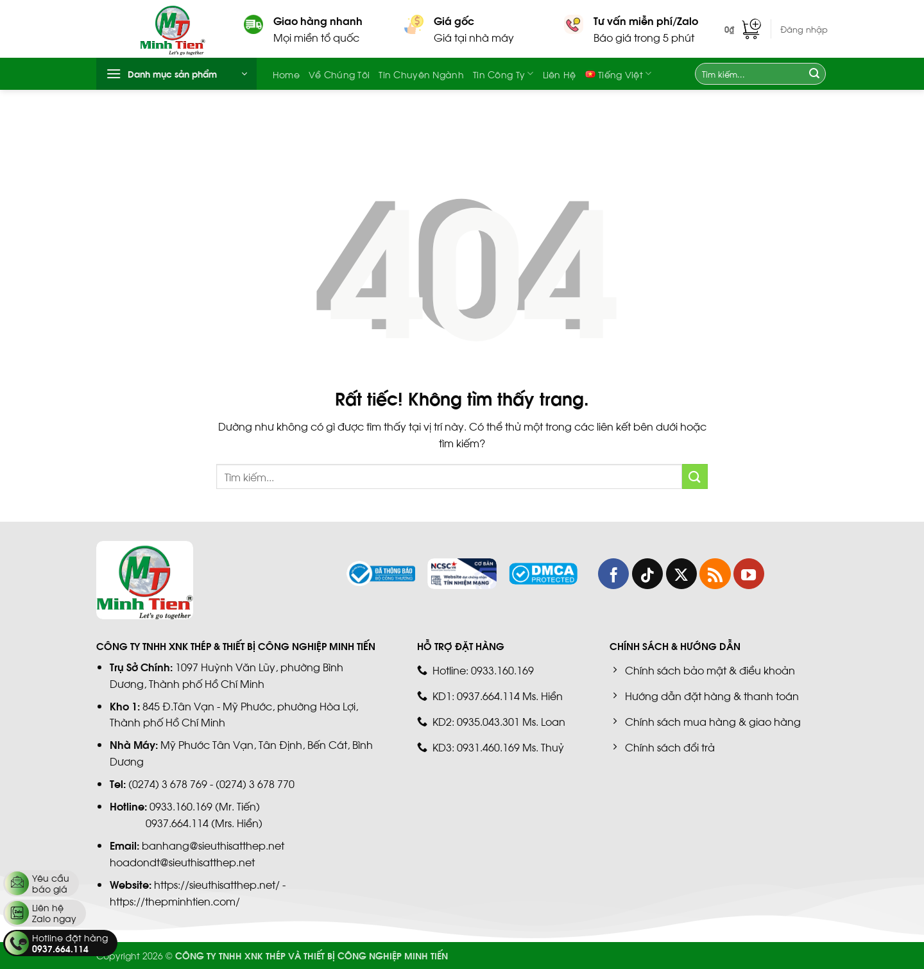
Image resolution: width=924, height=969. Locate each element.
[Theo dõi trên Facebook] (613, 573)
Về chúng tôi (339, 73)
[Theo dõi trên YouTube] (748, 573)
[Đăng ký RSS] (714, 573)
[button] (742, 29)
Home (286, 73)
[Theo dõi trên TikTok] (647, 573)
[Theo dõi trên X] (681, 573)
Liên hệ (559, 73)
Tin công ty (503, 73)
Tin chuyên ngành (421, 73)
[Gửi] (814, 74)
